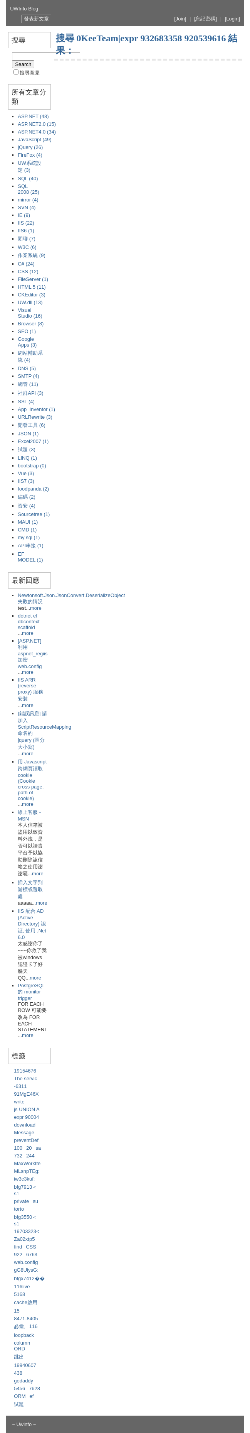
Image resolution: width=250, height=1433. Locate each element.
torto (19, 1209)
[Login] (232, 19)
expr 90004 (26, 1117)
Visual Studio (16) (30, 313)
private (21, 1201)
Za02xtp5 (24, 1239)
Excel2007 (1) (33, 441)
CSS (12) (28, 271)
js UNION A (26, 1109)
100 (18, 1148)
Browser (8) (31, 324)
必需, (19, 1327)
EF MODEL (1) (30, 557)
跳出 (19, 1357)
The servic (25, 1078)
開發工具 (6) (31, 425)
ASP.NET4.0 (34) (37, 132)
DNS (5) (27, 368)
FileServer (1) (33, 279)
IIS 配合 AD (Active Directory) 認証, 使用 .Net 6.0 (32, 924)
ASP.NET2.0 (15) (37, 124)
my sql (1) (29, 537)
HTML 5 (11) (31, 287)
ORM (19, 1396)
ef (32, 1396)
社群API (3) (30, 393)
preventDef (26, 1140)
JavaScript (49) (34, 139)
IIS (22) (26, 223)
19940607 (25, 1365)
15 (16, 1311)
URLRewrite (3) (35, 417)
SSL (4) (26, 401)
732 (18, 1156)
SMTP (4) (28, 376)
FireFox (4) (30, 155)
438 (18, 1373)
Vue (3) (26, 473)
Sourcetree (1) (34, 514)
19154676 (25, 1071)
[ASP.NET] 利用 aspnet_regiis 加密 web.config (32, 653)
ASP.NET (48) (33, 116)
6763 (31, 1254)
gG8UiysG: (26, 1270)
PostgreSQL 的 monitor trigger (31, 992)
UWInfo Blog (24, 9)
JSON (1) (28, 433)
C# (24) (26, 264)
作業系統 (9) (31, 255)
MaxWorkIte (27, 1163)
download (24, 1125)
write (19, 1102)
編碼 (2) (26, 497)
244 (30, 1156)
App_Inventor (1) (36, 409)
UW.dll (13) (30, 302)
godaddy (23, 1381)
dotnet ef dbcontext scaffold (28, 621)
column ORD (22, 1346)
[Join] (180, 19)
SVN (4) (26, 207)
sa (38, 1148)
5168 (19, 1294)
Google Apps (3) (27, 342)
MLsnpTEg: (26, 1171)
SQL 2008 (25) (28, 189)
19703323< (26, 1231)
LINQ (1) (27, 458)
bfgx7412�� (29, 1278)
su (35, 1201)
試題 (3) (26, 449)
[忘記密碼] (205, 19)
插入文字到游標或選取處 (30, 889)
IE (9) (24, 215)
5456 (19, 1388)
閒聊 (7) (26, 239)
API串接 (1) (30, 545)
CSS (31, 1247)
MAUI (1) (28, 522)
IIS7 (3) (26, 481)
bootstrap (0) (32, 466)
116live (22, 1286)
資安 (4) (26, 506)
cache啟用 (25, 1302)
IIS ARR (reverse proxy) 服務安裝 (30, 689)
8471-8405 (26, 1318)
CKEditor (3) (31, 295)
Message (24, 1132)
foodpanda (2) (33, 489)
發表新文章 (36, 19)
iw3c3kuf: (24, 1179)
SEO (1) (27, 331)
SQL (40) (28, 178)
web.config (26, 1262)
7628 (34, 1388)
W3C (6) (27, 247)
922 (18, 1254)
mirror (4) (28, 200)
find (18, 1247)
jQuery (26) (30, 147)
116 (33, 1326)
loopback (24, 1335)
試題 (19, 1404)
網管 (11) (28, 384)
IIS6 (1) (26, 230)
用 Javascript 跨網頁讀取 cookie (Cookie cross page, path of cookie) (32, 780)
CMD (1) (27, 530)
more (36, 608)
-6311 (20, 1086)
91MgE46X (26, 1094)
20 (29, 1148)
